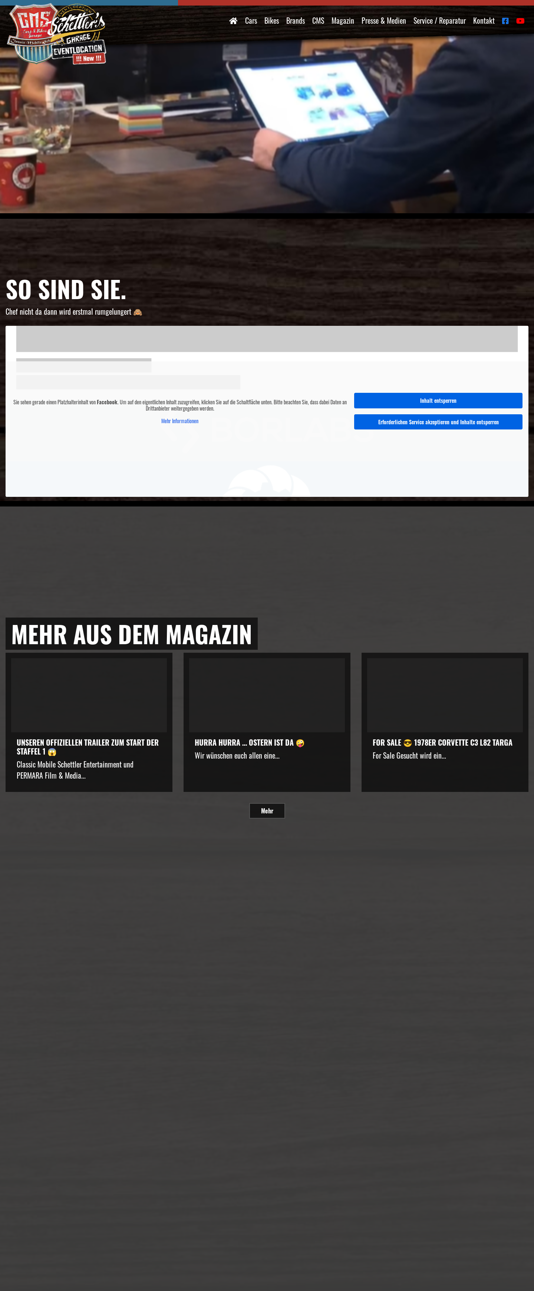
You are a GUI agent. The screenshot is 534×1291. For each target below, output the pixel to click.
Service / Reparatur (439, 20)
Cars (251, 20)
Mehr (267, 810)
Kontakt (484, 20)
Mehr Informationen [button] (179, 420)
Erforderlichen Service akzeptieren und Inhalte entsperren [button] (438, 422)
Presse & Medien (384, 20)
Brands (295, 20)
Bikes (271, 20)
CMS (318, 20)
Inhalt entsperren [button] (438, 400)
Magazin (343, 20)
